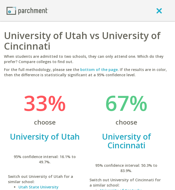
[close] (159, 10)
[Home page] (27, 10)
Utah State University (38, 186)
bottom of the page (99, 69)
